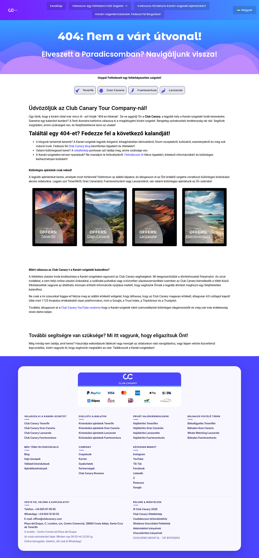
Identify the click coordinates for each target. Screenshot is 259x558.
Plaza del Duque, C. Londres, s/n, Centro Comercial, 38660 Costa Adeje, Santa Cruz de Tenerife (73, 525)
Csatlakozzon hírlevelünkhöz (150, 518)
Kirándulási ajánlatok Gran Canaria (99, 428)
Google (137, 487)
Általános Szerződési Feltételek (151, 523)
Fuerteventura (147, 90)
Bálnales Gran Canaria (201, 428)
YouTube (138, 459)
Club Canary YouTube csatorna (81, 307)
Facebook (139, 468)
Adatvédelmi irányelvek (147, 528)
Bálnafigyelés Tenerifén (202, 423)
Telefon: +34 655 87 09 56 (40, 509)
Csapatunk (85, 454)
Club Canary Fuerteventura (40, 437)
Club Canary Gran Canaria (39, 428)
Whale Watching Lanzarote (203, 433)
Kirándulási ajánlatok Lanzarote (97, 433)
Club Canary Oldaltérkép (147, 514)
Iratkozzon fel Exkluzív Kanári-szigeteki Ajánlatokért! (172, 6)
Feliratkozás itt (134, 154)
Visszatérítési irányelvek (147, 533)
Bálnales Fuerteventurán (202, 437)
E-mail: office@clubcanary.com (43, 518)
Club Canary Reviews (91, 473)
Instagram (139, 454)
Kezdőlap (56, 6)
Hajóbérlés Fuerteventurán (149, 437)
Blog (26, 454)
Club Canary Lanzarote (37, 433)
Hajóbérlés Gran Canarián (148, 428)
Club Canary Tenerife (36, 423)
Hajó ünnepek (32, 459)
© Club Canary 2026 (145, 509)
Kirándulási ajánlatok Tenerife (96, 423)
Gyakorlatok (86, 463)
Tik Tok (137, 463)
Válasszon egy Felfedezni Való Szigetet (100, 6)
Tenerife (88, 90)
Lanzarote (176, 90)
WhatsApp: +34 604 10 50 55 (41, 514)
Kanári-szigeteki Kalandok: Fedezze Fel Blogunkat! (128, 14)
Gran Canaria (115, 90)
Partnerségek (87, 468)
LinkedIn (138, 473)
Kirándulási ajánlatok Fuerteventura (100, 437)
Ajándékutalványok (35, 468)
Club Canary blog (79, 146)
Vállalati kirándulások (37, 463)
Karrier (83, 459)
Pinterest (138, 482)
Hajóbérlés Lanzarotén (146, 433)
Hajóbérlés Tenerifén (145, 423)
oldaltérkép (81, 150)
